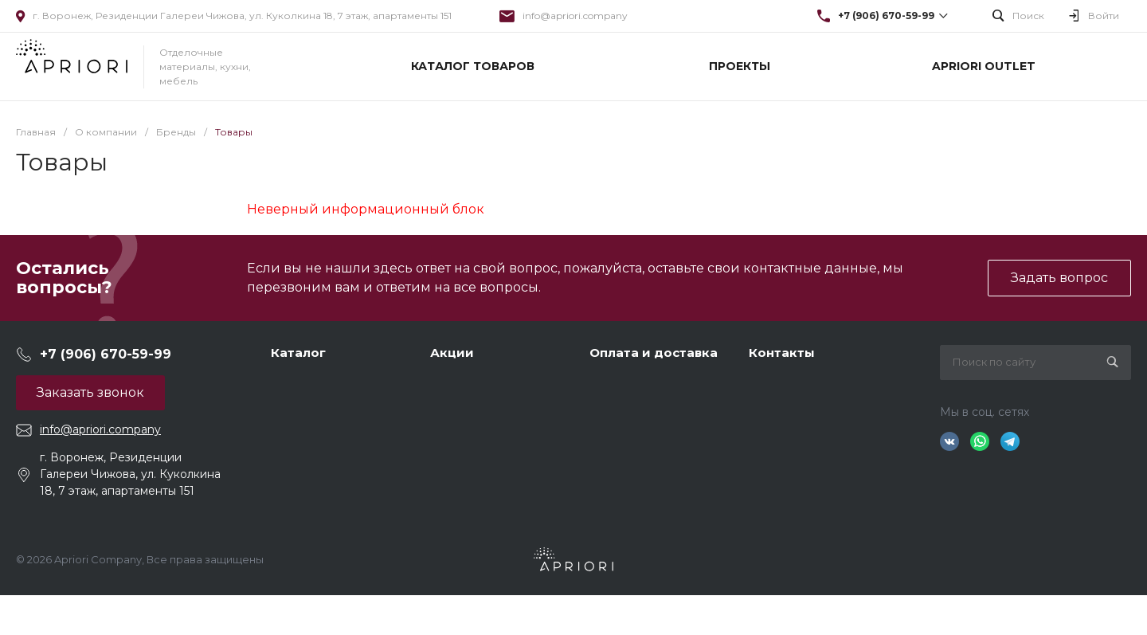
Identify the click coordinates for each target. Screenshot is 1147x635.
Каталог (298, 352)
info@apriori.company (575, 16)
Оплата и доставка (653, 352)
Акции (452, 352)
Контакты (782, 352)
